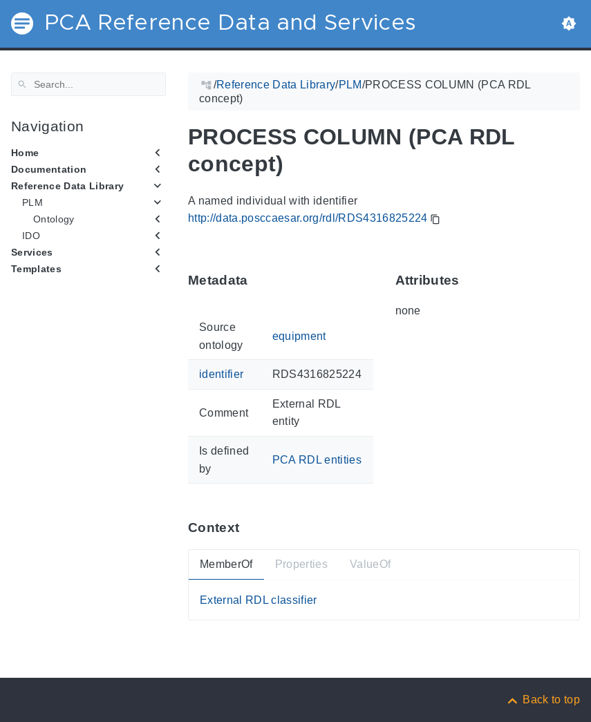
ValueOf (370, 564)
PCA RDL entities (317, 460)
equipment (299, 336)
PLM (32, 202)
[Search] (88, 84)
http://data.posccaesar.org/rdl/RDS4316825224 (308, 218)
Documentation (48, 169)
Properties (301, 564)
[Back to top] (542, 699)
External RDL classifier (258, 600)
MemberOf (226, 564)
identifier (221, 374)
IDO (31, 235)
